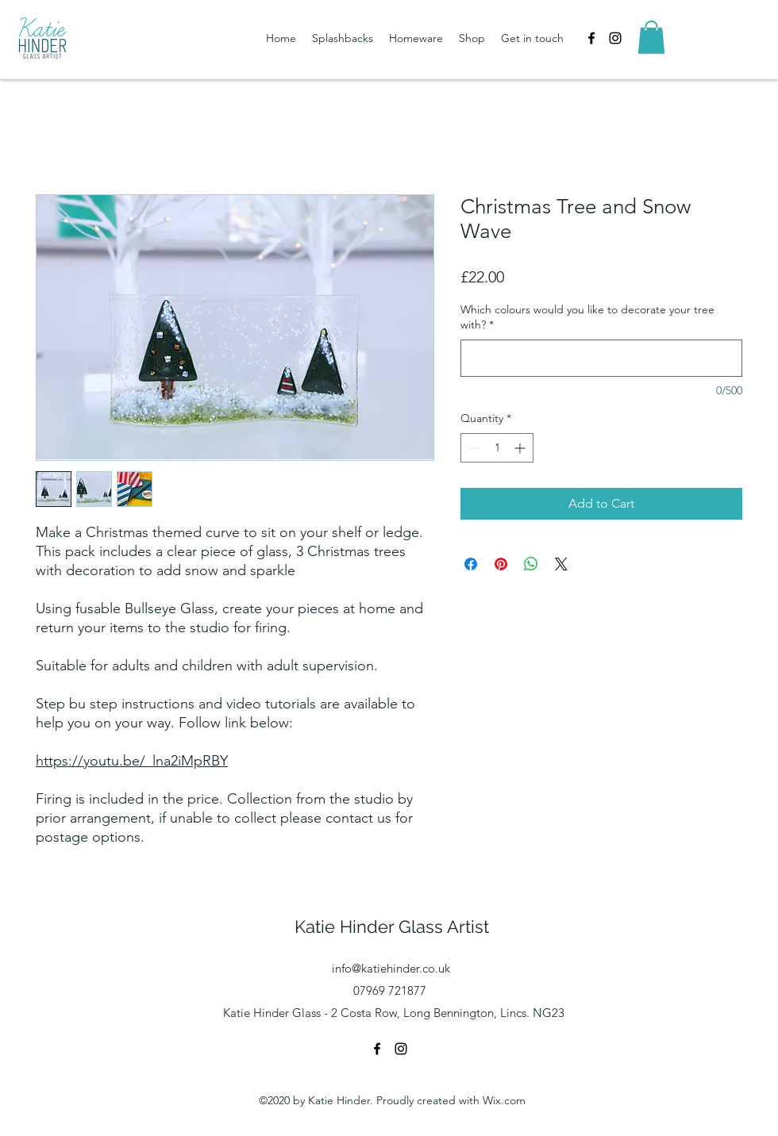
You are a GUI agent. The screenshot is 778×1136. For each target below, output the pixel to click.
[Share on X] (561, 564)
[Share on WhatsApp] (531, 564)
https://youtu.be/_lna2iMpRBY (132, 760)
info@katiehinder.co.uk (391, 968)
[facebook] (591, 38)
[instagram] (615, 38)
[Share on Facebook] (470, 564)
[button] (651, 37)
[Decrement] (473, 448)
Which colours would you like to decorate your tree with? (587, 317)
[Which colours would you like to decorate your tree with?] (601, 358)
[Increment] (521, 448)
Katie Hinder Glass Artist (392, 926)
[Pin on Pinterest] (500, 564)
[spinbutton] (497, 448)
